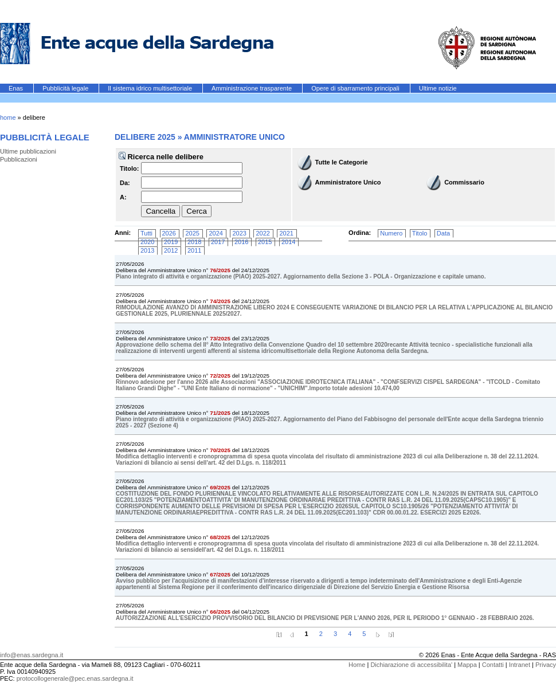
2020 (147, 241)
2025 (192, 233)
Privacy (545, 664)
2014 (288, 241)
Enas (17, 88)
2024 (215, 233)
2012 (171, 250)
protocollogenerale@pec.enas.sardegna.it (75, 678)
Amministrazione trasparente (252, 88)
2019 (171, 241)
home (8, 117)
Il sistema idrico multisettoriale (151, 88)
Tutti (146, 233)
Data (443, 233)
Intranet (519, 664)
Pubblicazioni (18, 159)
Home (357, 664)
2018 (194, 241)
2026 (169, 233)
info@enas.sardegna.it (31, 654)
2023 (239, 233)
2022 (262, 233)
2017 (218, 241)
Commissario (464, 182)
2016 (241, 241)
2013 (147, 250)
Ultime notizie (438, 88)
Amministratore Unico (348, 182)
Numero (391, 233)
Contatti (493, 664)
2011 (194, 250)
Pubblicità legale (66, 88)
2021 (286, 233)
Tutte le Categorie (341, 162)
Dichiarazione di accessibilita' (411, 664)
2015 (265, 241)
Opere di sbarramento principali (356, 88)
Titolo (420, 233)
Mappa (467, 664)
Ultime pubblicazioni (28, 151)
